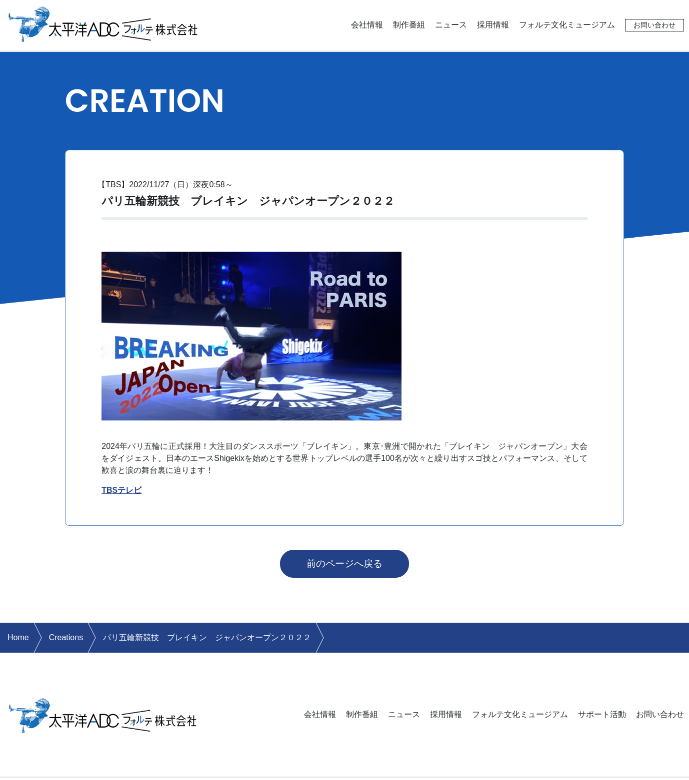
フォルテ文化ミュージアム (567, 24)
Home (18, 637)
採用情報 (493, 24)
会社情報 (367, 24)
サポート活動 (602, 714)
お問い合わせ (655, 25)
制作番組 (409, 24)
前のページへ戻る (344, 563)
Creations (66, 637)
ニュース (451, 24)
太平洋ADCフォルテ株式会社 (103, 23)
